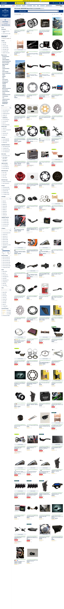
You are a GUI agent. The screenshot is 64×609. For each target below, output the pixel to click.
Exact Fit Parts (6, 33)
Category (3, 228)
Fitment (3, 29)
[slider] (10, 250)
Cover (3, 70)
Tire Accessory (5, 96)
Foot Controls (5, 79)
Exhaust (4, 76)
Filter (3, 77)
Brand (2, 105)
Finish (2, 269)
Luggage (4, 86)
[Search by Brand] (6, 108)
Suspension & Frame (6, 94)
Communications (5, 68)
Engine (3, 74)
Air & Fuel (4, 58)
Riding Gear (18, 5)
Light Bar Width (4, 163)
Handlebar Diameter (5, 144)
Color (2, 287)
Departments (4, 55)
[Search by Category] (6, 230)
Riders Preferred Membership (4, 36)
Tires (38, 5)
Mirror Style (3, 154)
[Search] (37, 3)
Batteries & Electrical (6, 61)
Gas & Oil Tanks (5, 81)
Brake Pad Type (4, 179)
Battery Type (4, 126)
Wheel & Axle (4, 100)
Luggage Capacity (5, 217)
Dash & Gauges (5, 71)
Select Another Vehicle (5, 15)
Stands (3, 93)
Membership (49, 5)
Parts (34, 5)
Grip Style (3, 137)
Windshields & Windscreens (5, 103)
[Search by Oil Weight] (6, 199)
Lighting (4, 85)
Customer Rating (4, 308)
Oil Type (3, 185)
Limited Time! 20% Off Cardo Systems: (31, 0)
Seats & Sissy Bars (5, 91)
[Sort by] (18, 14)
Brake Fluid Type (4, 170)
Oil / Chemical (5, 89)
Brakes (3, 67)
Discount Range (4, 255)
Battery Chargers (5, 62)
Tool (3, 97)
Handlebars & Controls (5, 83)
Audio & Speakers (5, 59)
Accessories (29, 5)
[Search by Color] (6, 290)
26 (61, 14)
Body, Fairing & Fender (5, 65)
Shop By (3, 40)
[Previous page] (51, 14)
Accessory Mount (5, 56)
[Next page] (62, 14)
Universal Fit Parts (6, 32)
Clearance (42, 5)
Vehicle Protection (6, 99)
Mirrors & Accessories (6, 88)
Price (2, 249)
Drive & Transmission (6, 73)
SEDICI (13, 5)
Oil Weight (3, 196)
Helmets (23, 5)
